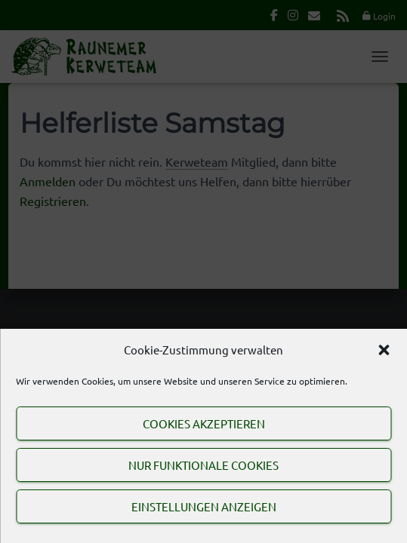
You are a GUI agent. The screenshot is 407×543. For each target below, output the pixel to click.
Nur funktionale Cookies (203, 465)
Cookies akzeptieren (204, 423)
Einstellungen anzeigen (203, 506)
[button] (383, 349)
